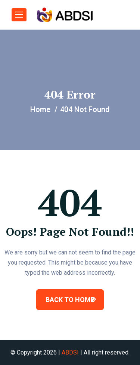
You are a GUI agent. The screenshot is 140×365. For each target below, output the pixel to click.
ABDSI (70, 352)
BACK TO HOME (70, 300)
